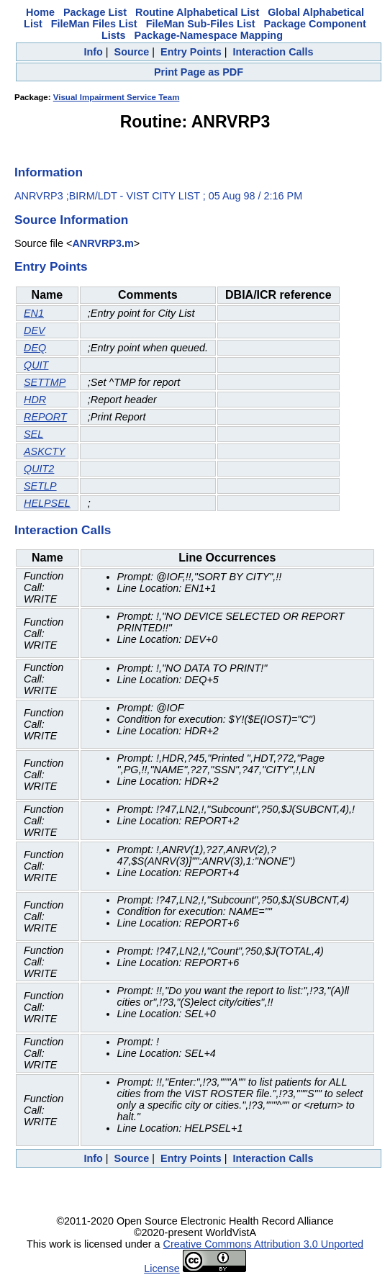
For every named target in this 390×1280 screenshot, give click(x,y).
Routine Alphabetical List (197, 12)
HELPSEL (47, 503)
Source (132, 52)
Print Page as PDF (198, 72)
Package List (95, 12)
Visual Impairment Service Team (116, 97)
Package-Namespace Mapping (209, 35)
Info (92, 52)
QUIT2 (39, 468)
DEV (34, 330)
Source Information (71, 219)
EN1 (34, 313)
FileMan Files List (94, 24)
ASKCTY (44, 451)
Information (48, 172)
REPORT (45, 417)
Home (40, 12)
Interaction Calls (273, 52)
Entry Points (191, 52)
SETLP (40, 486)
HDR (35, 399)
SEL (33, 434)
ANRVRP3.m (102, 243)
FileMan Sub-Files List (200, 24)
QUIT (36, 365)
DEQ (35, 347)
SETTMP (44, 382)
